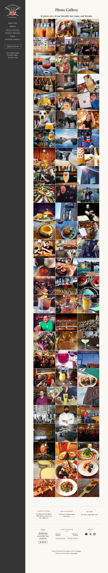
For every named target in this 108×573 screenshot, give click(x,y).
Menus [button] (13, 26)
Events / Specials (12, 33)
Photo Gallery (12, 30)
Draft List (12, 23)
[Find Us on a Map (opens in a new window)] (42, 542)
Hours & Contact (12, 39)
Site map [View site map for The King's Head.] (78, 551)
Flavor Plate (74, 553)
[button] (44, 28)
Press (12, 36)
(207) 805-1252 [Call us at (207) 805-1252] (13, 58)
